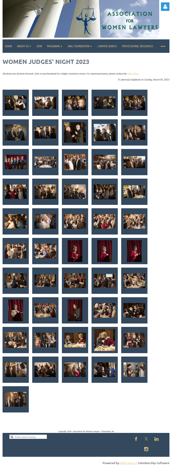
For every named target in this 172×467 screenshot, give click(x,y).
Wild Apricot (129, 463)
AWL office (132, 73)
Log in (165, 6)
